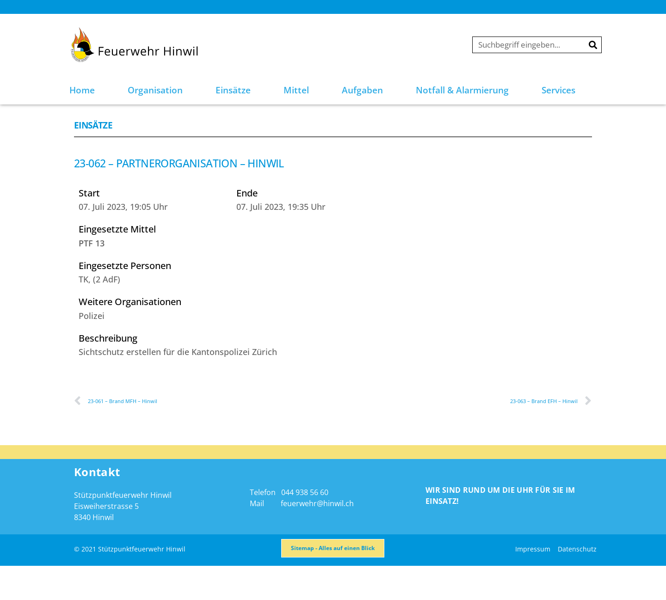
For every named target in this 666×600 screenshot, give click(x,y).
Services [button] (558, 90)
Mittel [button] (296, 90)
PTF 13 (92, 267)
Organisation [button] (155, 90)
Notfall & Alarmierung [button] (462, 90)
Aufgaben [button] (362, 90)
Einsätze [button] (233, 90)
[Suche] (593, 45)
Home (82, 90)
